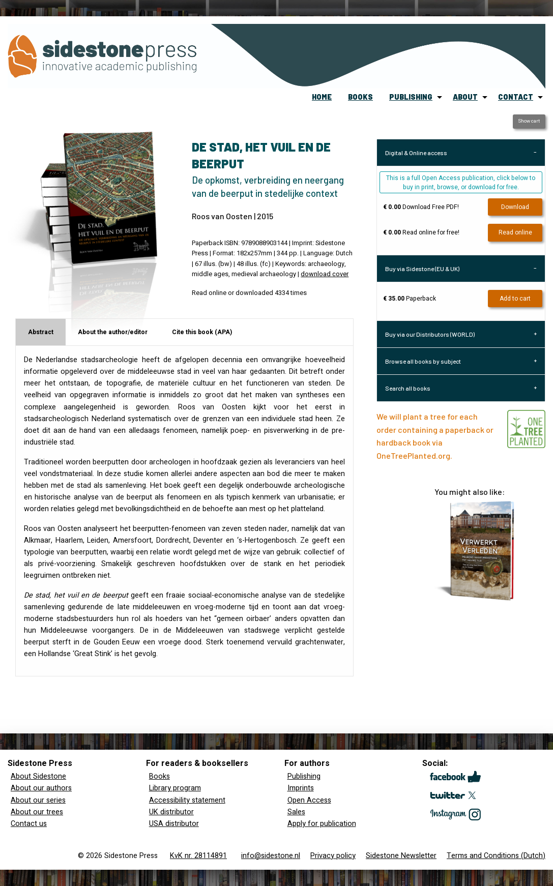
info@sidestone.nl (270, 855)
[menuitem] (322, 97)
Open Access (309, 800)
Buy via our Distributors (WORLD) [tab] (430, 334)
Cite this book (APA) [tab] (202, 332)
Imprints (300, 788)
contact (515, 97)
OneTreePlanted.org (413, 455)
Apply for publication (321, 823)
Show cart (529, 121)
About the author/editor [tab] (113, 332)
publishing (410, 97)
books (360, 97)
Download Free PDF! (421, 207)
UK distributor (171, 812)
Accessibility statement (187, 800)
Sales (296, 812)
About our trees (37, 812)
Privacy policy (333, 855)
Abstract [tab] (40, 332)
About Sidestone (38, 776)
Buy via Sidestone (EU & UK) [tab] (422, 268)
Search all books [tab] (407, 388)
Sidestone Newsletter (401, 855)
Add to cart (515, 298)
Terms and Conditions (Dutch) (496, 855)
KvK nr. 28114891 (198, 855)
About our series (38, 800)
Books (159, 776)
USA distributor (174, 823)
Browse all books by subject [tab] (423, 361)
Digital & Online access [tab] (416, 152)
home (322, 97)
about (465, 97)
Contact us (29, 823)
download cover (324, 274)
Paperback (409, 298)
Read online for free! (421, 232)
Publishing (304, 776)
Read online (515, 232)
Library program (175, 788)
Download (515, 207)
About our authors (41, 788)
